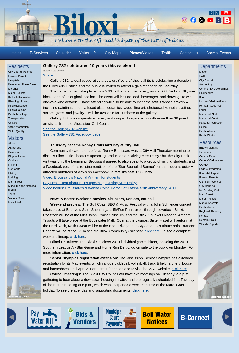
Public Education (18, 105)
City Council (206, 80)
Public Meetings (17, 114)
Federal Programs (210, 169)
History (12, 173)
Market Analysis (208, 202)
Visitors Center (17, 198)
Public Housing (17, 110)
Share (48, 75)
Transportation (17, 118)
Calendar (63, 53)
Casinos (13, 160)
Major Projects (17, 93)
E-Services (39, 53)
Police (203, 126)
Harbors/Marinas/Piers (212, 101)
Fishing (12, 164)
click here (77, 236)
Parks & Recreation (20, 97)
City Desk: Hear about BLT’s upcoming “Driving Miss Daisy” (90, 183)
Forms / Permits (17, 76)
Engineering (206, 93)
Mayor (203, 71)
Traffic (166, 53)
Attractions (14, 147)
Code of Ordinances (211, 160)
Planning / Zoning (18, 101)
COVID (203, 164)
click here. (153, 231)
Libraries (13, 88)
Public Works (207, 135)
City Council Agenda (20, 71)
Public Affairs (207, 131)
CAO (202, 76)
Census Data (207, 156)
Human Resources (210, 105)
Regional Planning (210, 211)
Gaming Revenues (210, 181)
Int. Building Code (210, 190)
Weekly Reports (208, 224)
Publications (206, 207)
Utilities (12, 122)
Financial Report (209, 173)
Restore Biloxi (207, 219)
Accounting (206, 84)
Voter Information (18, 126)
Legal (202, 110)
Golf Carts (14, 169)
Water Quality (16, 131)
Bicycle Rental (16, 156)
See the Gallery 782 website (65, 129)
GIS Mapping (207, 186)
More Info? (14, 202)
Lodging (13, 177)
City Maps (113, 53)
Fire (201, 97)
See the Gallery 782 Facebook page (72, 134)
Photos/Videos (141, 53)
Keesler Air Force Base (22, 84)
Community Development (214, 88)
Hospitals (13, 80)
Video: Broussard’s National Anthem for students (81, 177)
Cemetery (205, 152)
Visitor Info (87, 53)
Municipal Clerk (208, 114)
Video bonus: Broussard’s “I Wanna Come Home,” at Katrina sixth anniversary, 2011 (109, 188)
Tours (11, 193)
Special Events (218, 53)
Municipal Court (208, 118)
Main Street (15, 181)
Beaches (13, 152)
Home (17, 53)
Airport (12, 143)
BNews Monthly (208, 147)
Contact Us (189, 53)
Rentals (203, 215)
